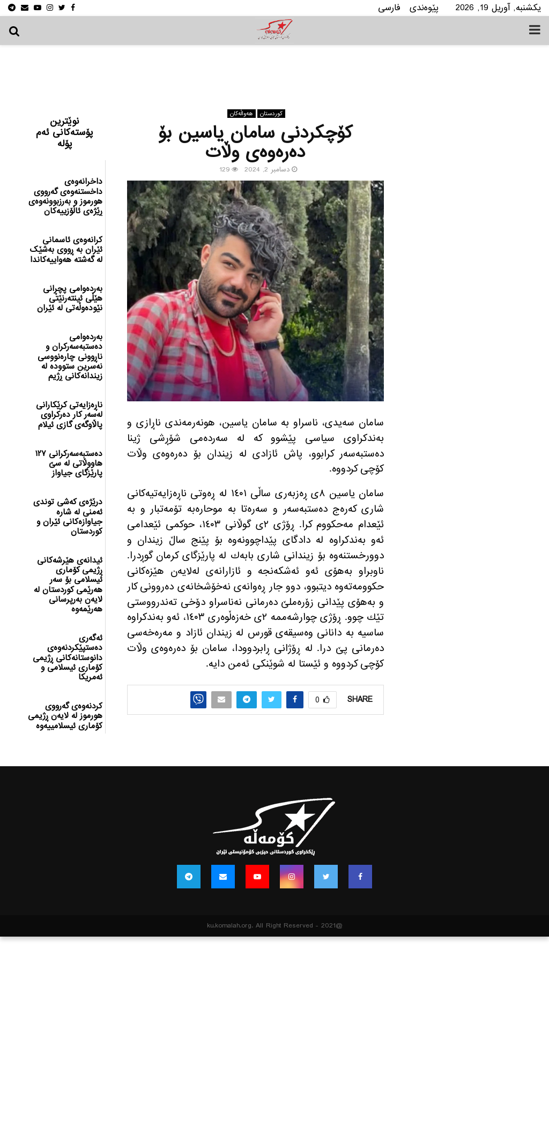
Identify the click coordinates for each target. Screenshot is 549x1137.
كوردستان (271, 113)
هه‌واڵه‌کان (241, 113)
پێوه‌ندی (424, 7)
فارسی (389, 7)
